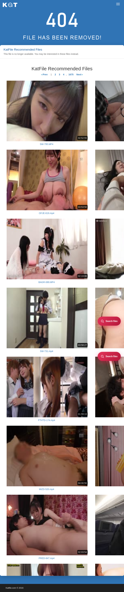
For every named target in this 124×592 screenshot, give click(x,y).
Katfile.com (11, 588)
